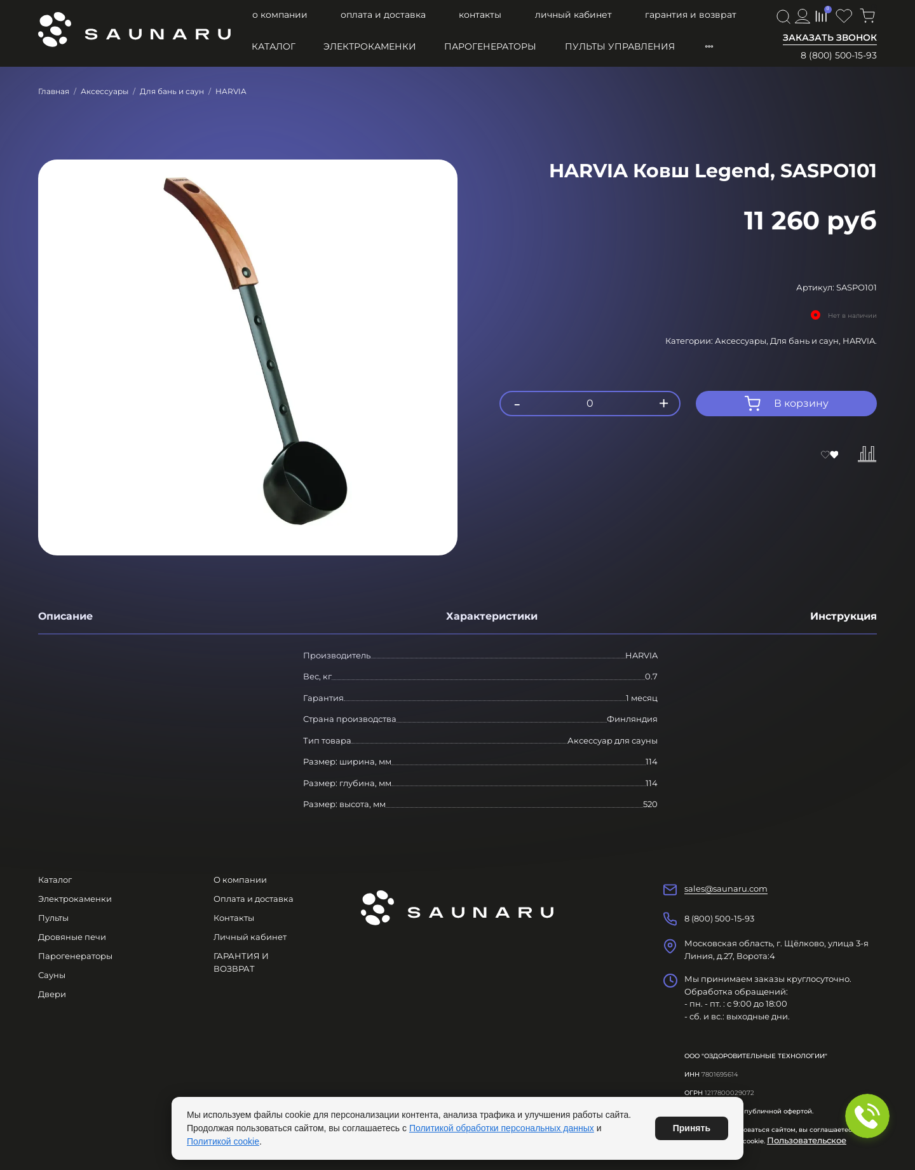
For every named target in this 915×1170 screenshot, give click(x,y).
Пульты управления (620, 46)
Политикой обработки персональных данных (501, 1128)
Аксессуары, (742, 341)
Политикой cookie (223, 1141)
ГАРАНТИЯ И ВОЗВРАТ (690, 14)
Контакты (480, 14)
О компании (280, 14)
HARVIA (231, 91)
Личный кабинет (573, 14)
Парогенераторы (490, 46)
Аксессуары (104, 91)
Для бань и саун (172, 91)
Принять (691, 1128)
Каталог (273, 46)
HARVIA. (860, 341)
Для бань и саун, (806, 341)
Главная (53, 91)
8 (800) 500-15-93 (839, 55)
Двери (52, 994)
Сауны (51, 975)
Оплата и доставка (383, 14)
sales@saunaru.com (726, 888)
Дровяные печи (72, 937)
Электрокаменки (369, 46)
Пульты (53, 918)
